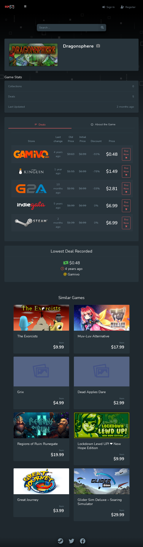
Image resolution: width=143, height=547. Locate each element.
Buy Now (126, 154)
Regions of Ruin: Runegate (37, 444)
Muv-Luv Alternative (93, 336)
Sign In (108, 7)
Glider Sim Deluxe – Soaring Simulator (100, 502)
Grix (20, 392)
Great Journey (27, 500)
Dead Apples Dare (92, 392)
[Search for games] (67, 27)
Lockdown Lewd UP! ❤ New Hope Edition (99, 446)
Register (128, 7)
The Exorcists (27, 336)
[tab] (40, 124)
